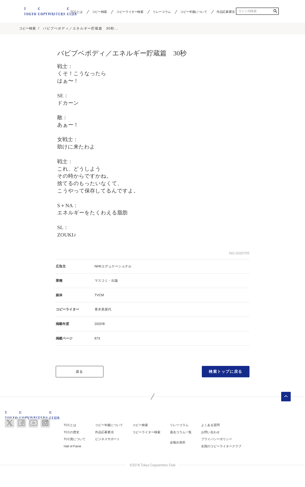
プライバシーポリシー (216, 439)
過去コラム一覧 (181, 432)
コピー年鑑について (193, 11)
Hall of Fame (72, 446)
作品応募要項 (226, 11)
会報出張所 (177, 443)
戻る (79, 372)
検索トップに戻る (225, 372)
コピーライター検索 (129, 11)
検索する (275, 11)
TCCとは (70, 425)
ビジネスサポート (107, 439)
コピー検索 (99, 11)
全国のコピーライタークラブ (221, 446)
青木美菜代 (103, 310)
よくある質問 (210, 425)
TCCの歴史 (71, 432)
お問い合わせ (210, 432)
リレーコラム (162, 11)
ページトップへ (286, 397)
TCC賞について (75, 439)
